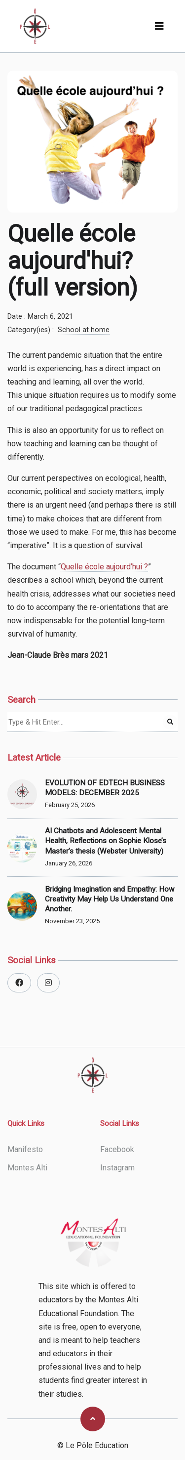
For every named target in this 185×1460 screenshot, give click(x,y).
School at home (84, 330)
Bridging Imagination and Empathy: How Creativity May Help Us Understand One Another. (110, 899)
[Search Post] (170, 722)
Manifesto (25, 1149)
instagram (117, 1167)
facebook (117, 1149)
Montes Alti (27, 1167)
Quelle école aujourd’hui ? (104, 566)
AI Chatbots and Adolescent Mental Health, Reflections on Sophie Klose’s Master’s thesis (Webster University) (105, 840)
